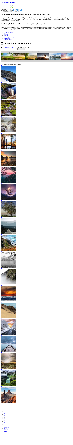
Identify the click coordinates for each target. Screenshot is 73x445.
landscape (6, 427)
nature (5, 428)
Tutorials (6, 35)
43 (4, 423)
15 (4, 420)
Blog (6, 34)
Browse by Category (9, 37)
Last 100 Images (8, 32)
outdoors (6, 429)
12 (4, 415)
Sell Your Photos (8, 39)
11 (4, 414)
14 (4, 418)
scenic (5, 431)
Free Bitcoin (7, 38)
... (4, 413)
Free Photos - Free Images (8, 47)
